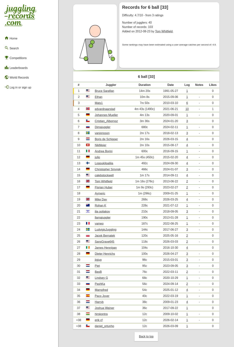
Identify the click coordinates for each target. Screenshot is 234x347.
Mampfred (101, 289)
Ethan (98, 96)
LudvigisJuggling (105, 229)
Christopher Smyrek (107, 169)
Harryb (99, 302)
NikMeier (100, 145)
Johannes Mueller (106, 115)
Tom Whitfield (164, 31)
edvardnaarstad (105, 109)
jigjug (98, 259)
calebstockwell (104, 175)
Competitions (15, 57)
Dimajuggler (102, 127)
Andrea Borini (103, 151)
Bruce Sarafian (104, 90)
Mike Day (101, 199)
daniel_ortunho (104, 326)
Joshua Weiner (104, 308)
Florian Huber (103, 187)
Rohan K (100, 205)
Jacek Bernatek (105, 235)
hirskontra (101, 314)
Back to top (146, 336)
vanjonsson (102, 133)
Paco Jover (102, 295)
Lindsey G (101, 277)
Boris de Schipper (106, 139)
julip (97, 157)
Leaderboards (16, 67)
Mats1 (99, 103)
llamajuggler (102, 217)
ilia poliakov (102, 211)
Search (11, 48)
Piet (97, 265)
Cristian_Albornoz (106, 121)
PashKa (100, 283)
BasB (98, 271)
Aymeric (100, 193)
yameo (99, 223)
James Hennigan (106, 247)
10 (187, 109)
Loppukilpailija (104, 163)
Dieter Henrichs (105, 253)
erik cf (99, 320)
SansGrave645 (104, 241)
